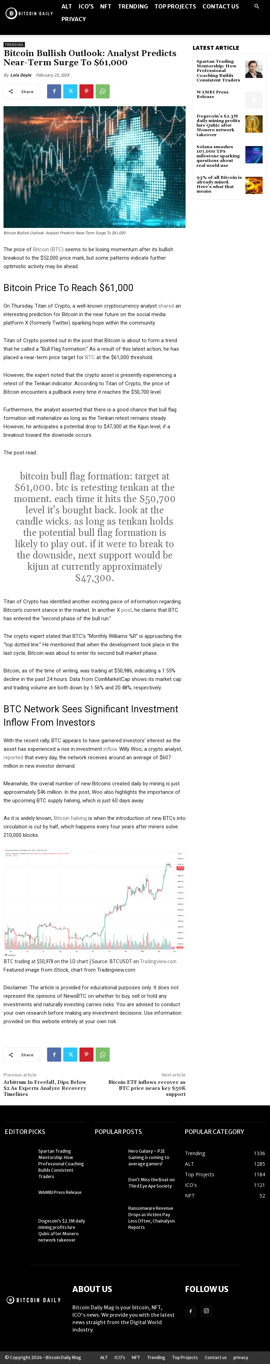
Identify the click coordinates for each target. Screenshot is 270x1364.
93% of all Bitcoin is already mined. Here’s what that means (219, 184)
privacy (74, 19)
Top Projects (175, 6)
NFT (105, 6)
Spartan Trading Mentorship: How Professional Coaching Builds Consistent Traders (218, 71)
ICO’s (86, 6)
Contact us (220, 6)
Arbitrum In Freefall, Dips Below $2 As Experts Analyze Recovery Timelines (45, 1088)
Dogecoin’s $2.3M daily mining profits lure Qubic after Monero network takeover (218, 126)
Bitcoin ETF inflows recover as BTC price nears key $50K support (147, 1088)
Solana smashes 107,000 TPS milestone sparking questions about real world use (218, 156)
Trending (133, 6)
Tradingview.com (158, 961)
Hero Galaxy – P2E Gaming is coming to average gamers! (148, 1157)
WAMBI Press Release (213, 94)
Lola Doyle (20, 75)
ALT (67, 6)
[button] (256, 6)
